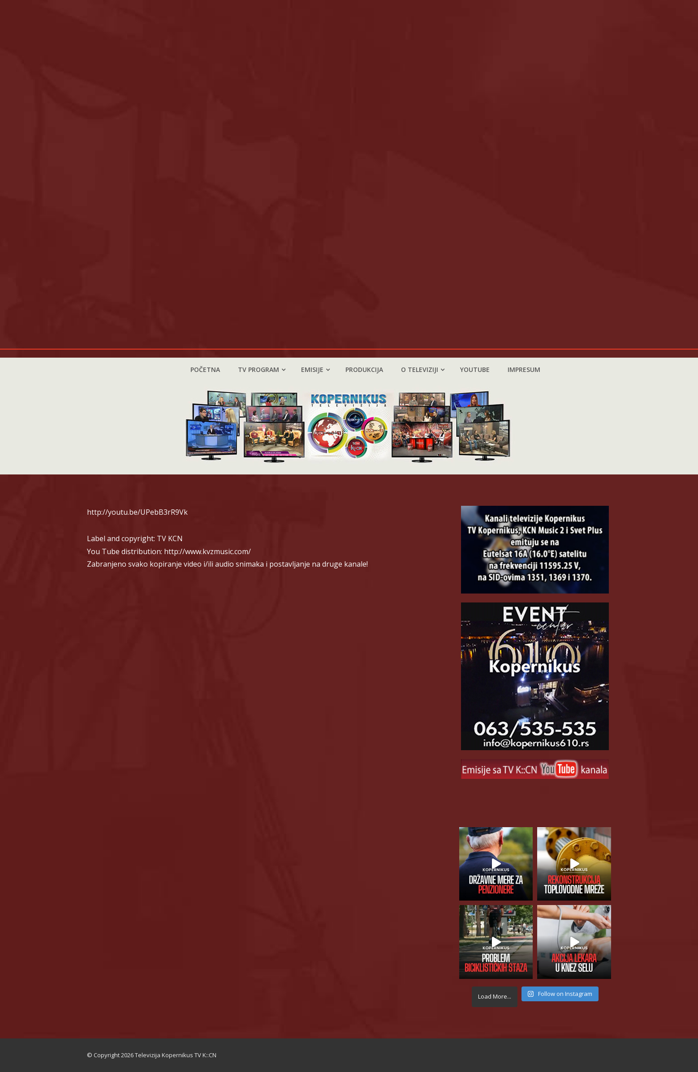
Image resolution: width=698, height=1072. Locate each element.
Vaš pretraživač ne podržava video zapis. (349, 174)
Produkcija (364, 369)
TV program (261, 369)
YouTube (475, 369)
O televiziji (422, 369)
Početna (205, 369)
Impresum (524, 369)
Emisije (315, 369)
